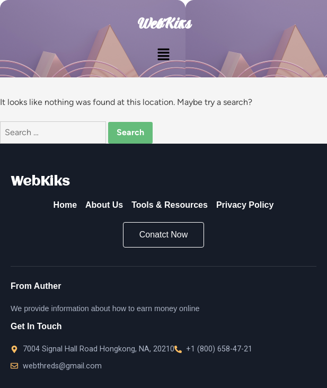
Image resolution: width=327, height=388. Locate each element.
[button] (163, 55)
